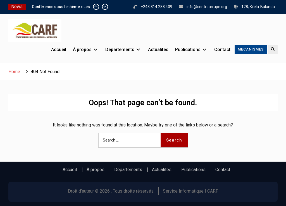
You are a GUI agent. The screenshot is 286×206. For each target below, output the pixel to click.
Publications (188, 49)
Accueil (58, 49)
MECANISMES (251, 49)
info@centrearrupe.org (207, 6)
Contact (222, 49)
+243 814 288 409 (156, 6)
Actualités (158, 49)
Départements (119, 49)
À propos (82, 49)
